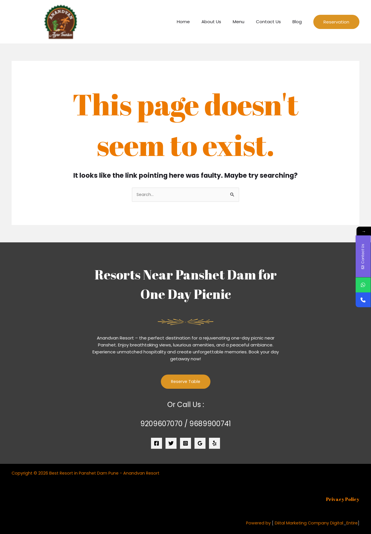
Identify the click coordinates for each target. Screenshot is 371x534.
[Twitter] (171, 443)
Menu (246, 22)
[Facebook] (156, 443)
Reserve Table (185, 382)
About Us (221, 22)
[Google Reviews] (199, 443)
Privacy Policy (342, 499)
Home (196, 22)
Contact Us (272, 22)
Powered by (256, 523)
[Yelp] (214, 443)
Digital (336, 523)
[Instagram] (185, 443)
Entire (352, 523)
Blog (298, 22)
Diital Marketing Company (300, 523)
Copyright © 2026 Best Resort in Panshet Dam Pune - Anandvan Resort (88, 473)
